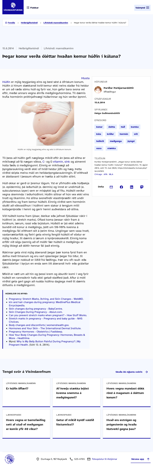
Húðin (6, 82)
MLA (111, 174)
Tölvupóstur (104, 459)
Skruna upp (140, 459)
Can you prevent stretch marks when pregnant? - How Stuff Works (47, 315)
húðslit (100, 141)
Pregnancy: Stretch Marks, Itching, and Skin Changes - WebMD (46, 299)
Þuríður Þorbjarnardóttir (119, 88)
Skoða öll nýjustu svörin (132, 372)
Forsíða (11, 22)
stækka (111, 148)
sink (67, 161)
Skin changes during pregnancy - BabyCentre (35, 308)
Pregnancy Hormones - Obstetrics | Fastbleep (35, 331)
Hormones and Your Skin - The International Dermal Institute (45, 328)
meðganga (116, 141)
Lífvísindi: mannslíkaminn (56, 22)
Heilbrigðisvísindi (29, 22)
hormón (124, 134)
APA (105, 174)
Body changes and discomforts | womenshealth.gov (39, 325)
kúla (98, 134)
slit (136, 134)
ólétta (111, 126)
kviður (110, 134)
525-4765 (79, 459)
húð (123, 126)
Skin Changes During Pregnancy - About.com (35, 312)
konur (99, 126)
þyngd (131, 141)
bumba (135, 126)
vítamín (58, 161)
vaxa (98, 148)
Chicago (98, 174)
